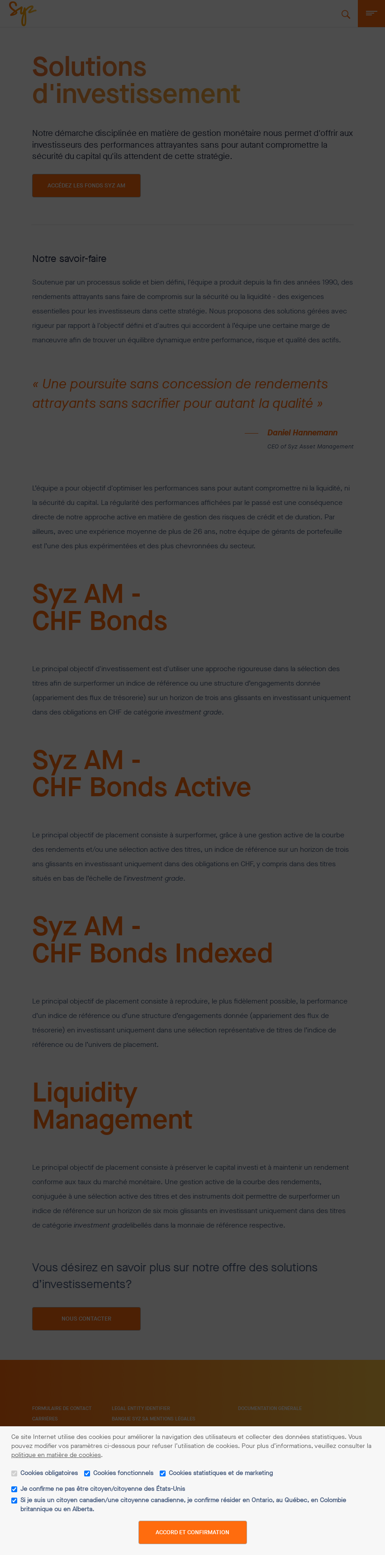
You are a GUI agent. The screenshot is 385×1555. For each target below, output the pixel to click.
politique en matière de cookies (56, 1453)
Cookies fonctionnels (123, 1471)
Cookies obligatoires (49, 1471)
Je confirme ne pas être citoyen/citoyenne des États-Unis (102, 1487)
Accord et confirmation (192, 1531)
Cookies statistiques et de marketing (221, 1471)
